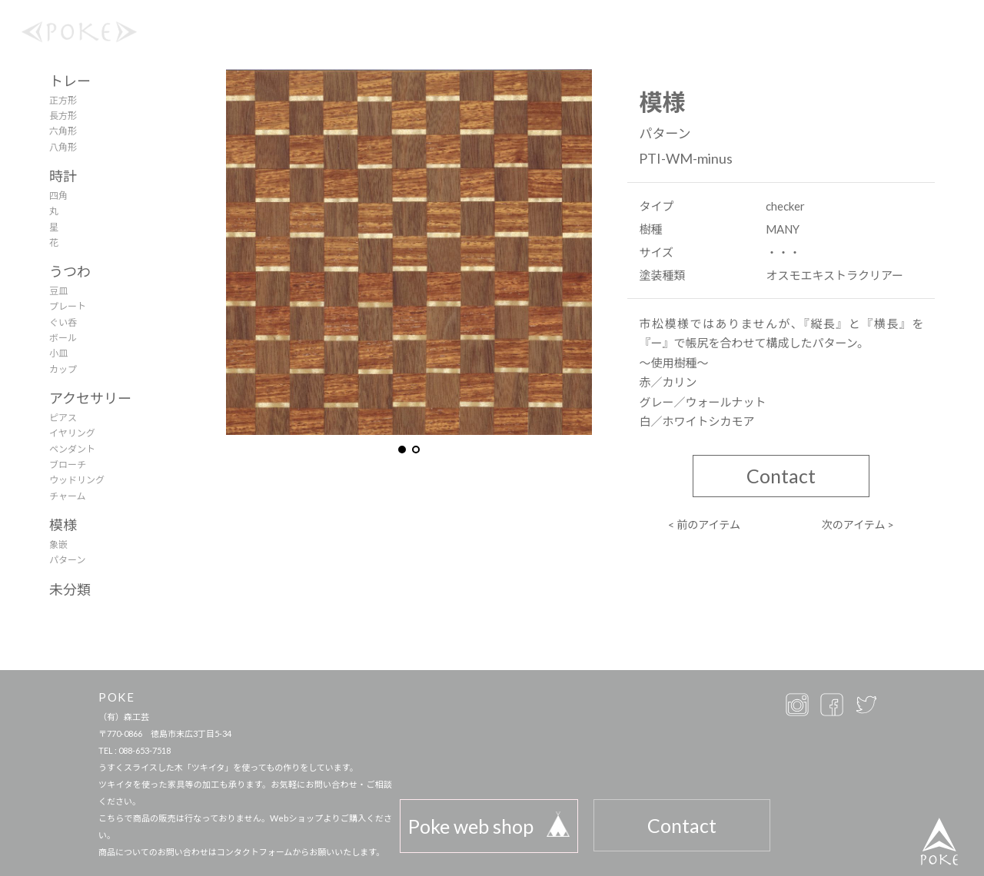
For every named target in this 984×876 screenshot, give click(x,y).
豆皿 (58, 291)
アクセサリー (90, 398)
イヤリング (72, 433)
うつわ (70, 271)
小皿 (58, 353)
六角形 (63, 131)
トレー (70, 80)
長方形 (63, 115)
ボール (63, 337)
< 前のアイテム (704, 524)
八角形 (63, 147)
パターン (67, 560)
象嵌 (58, 544)
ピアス (63, 417)
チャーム (67, 496)
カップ (63, 369)
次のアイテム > (858, 524)
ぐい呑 (63, 322)
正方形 (63, 100)
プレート (67, 306)
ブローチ (67, 464)
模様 (63, 524)
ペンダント (72, 449)
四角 (58, 195)
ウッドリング (77, 480)
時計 (63, 176)
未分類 (70, 589)
